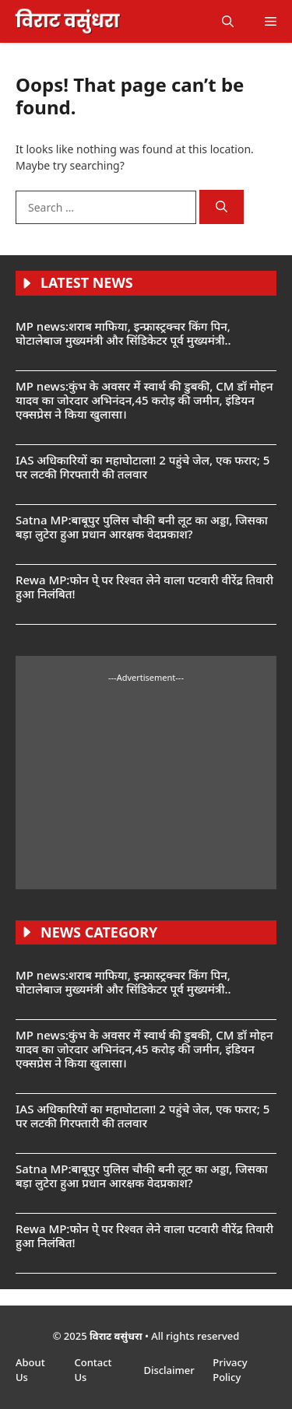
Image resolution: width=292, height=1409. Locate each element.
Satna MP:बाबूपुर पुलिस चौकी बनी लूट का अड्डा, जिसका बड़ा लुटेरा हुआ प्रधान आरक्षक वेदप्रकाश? (142, 527)
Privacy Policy (230, 1370)
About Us (30, 1370)
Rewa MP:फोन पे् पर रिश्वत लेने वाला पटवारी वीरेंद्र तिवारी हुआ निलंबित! (144, 586)
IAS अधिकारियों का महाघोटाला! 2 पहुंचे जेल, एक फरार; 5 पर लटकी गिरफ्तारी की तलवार (142, 467)
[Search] (221, 207)
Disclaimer (170, 1370)
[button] (227, 21)
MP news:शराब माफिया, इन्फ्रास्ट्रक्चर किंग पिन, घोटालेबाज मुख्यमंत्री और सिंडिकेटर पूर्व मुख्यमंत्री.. (123, 333)
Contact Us (92, 1370)
